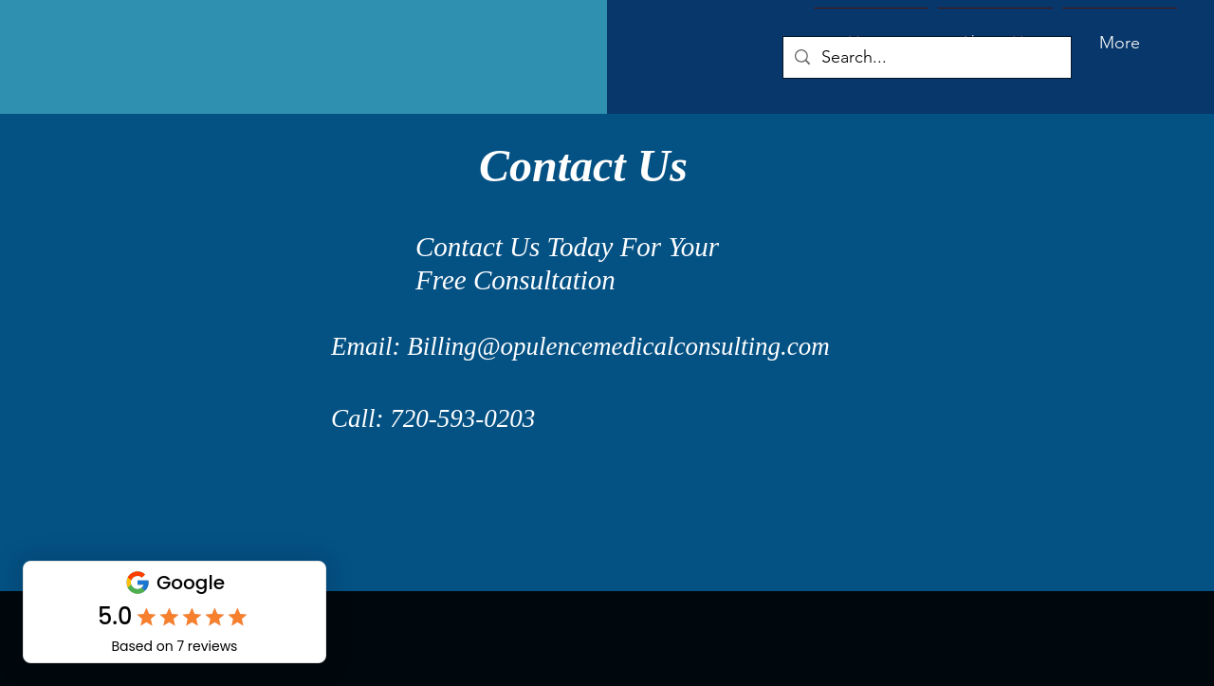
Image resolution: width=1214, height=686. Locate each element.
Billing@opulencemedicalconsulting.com (618, 346)
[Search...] (926, 57)
